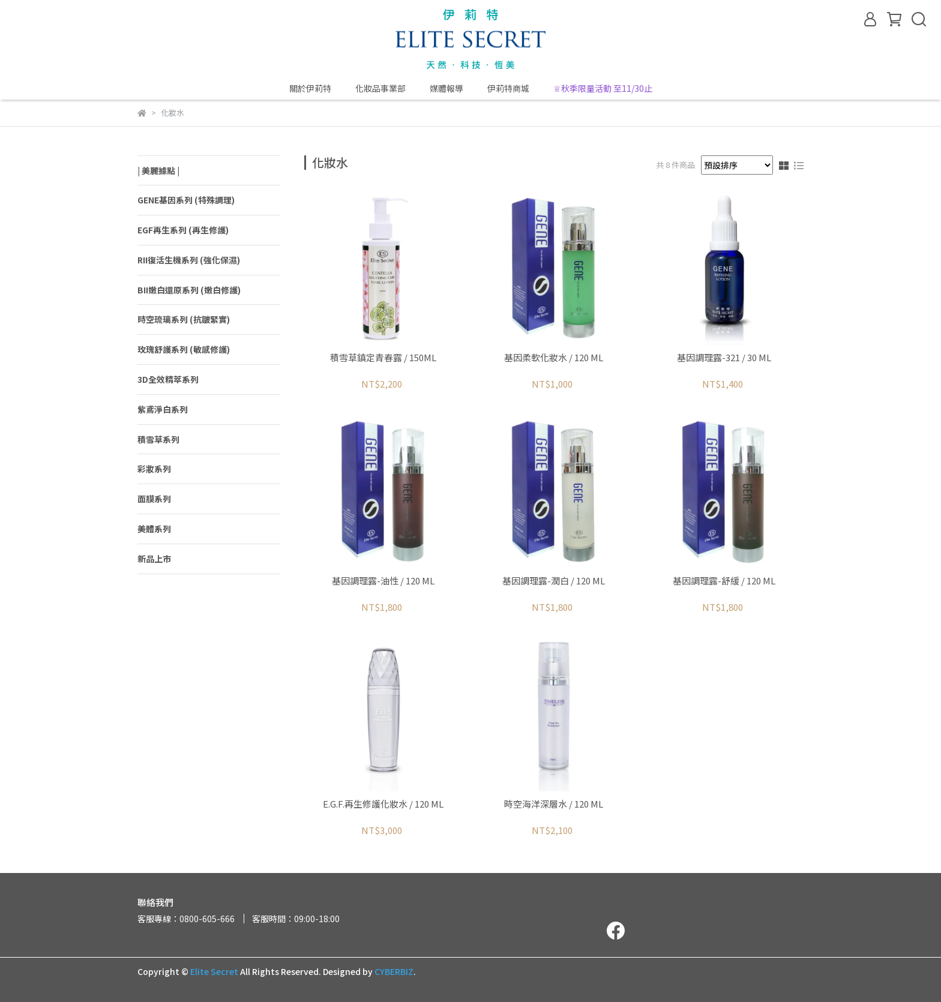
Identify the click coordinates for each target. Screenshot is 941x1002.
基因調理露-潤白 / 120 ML (553, 581)
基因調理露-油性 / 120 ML (383, 581)
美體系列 (154, 529)
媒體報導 (446, 88)
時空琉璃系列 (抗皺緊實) (183, 319)
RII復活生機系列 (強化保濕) (188, 260)
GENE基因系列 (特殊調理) (186, 200)
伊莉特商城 (508, 88)
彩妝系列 (154, 469)
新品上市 (154, 559)
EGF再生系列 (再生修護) (183, 230)
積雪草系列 (158, 439)
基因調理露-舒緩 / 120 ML (724, 581)
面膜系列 (154, 499)
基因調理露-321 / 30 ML (724, 358)
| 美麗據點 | (158, 170)
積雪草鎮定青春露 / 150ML (383, 358)
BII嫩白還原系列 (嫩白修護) (189, 290)
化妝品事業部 (380, 88)
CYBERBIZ (393, 971)
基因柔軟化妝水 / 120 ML (553, 358)
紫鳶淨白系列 (162, 409)
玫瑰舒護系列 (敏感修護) (183, 349)
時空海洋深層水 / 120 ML (553, 804)
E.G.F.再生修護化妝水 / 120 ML (383, 804)
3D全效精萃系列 (168, 379)
